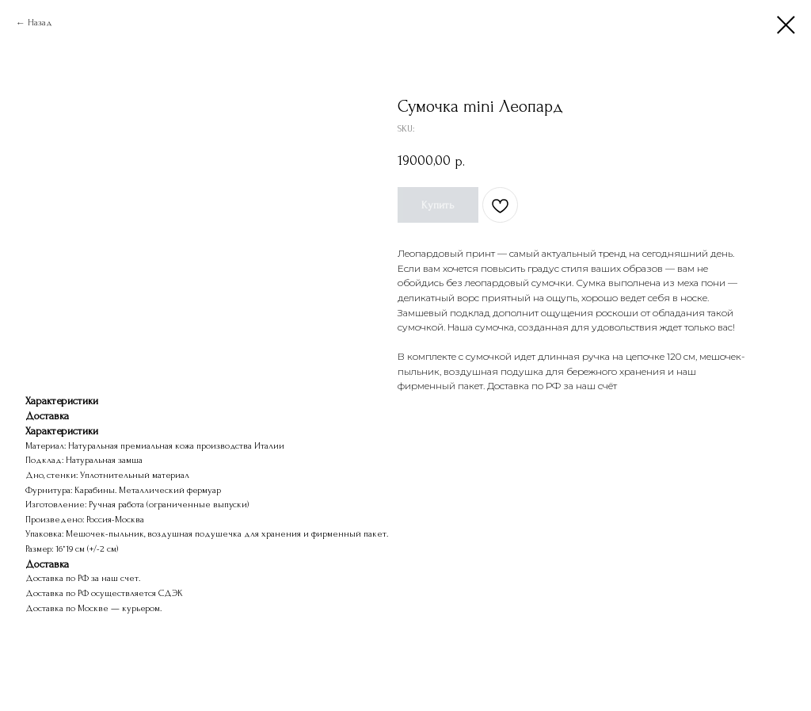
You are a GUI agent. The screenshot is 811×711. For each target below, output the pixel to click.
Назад (40, 22)
